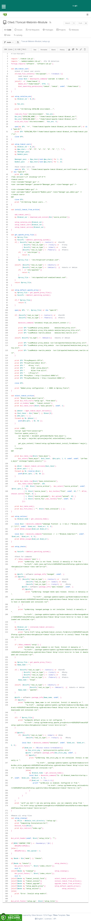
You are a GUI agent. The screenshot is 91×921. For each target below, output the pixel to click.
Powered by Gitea (28, 915)
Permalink (44, 50)
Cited (11, 22)
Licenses (48, 919)
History (62, 50)
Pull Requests (32, 30)
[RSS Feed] (50, 22)
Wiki (7, 35)
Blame (53, 50)
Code (7, 30)
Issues (18, 30)
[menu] (39, 919)
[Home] (5, 14)
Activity (18, 35)
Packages (48, 30)
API (54, 919)
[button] (18, 42)
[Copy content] (73, 49)
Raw (35, 50)
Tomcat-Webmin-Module (31, 22)
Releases (74, 30)
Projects (61, 30)
